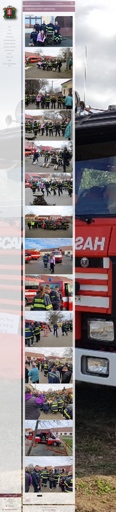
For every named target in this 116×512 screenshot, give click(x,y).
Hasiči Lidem (9, 57)
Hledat (72, 3)
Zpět (27, 500)
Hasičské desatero (9, 40)
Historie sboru (9, 50)
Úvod (9, 26)
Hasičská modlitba (9, 43)
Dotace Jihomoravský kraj (9, 65)
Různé (9, 60)
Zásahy (9, 53)
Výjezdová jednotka (9, 47)
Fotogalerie (9, 37)
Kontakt (9, 33)
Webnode (53, 510)
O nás (9, 30)
